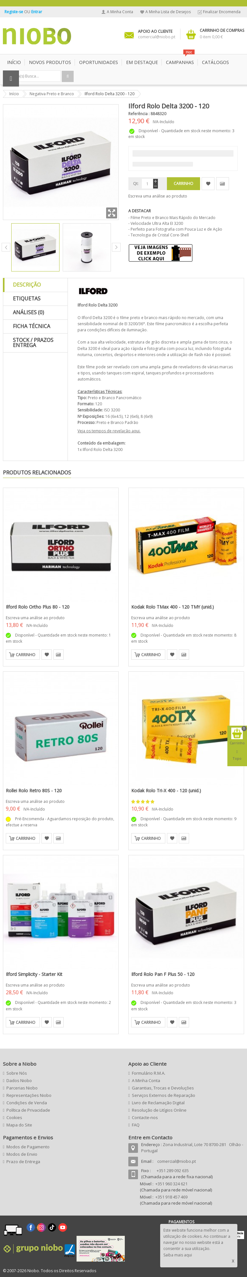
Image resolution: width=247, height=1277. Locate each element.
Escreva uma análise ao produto (157, 196)
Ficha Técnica (31, 326)
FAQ (136, 1125)
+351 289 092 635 (173, 1170)
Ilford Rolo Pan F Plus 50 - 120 (163, 974)
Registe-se (14, 11)
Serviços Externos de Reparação (163, 1095)
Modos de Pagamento (28, 1147)
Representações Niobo (28, 1095)
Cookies (14, 1117)
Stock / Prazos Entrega (33, 342)
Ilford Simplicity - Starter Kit (34, 974)
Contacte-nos (145, 1117)
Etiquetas (27, 298)
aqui (136, 431)
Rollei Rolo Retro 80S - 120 (34, 790)
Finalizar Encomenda (222, 11)
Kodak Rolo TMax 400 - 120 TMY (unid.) (172, 607)
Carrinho (25, 654)
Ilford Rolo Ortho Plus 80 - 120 (37, 607)
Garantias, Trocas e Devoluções (163, 1088)
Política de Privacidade (28, 1110)
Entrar (36, 11)
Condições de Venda (26, 1103)
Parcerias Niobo (22, 1088)
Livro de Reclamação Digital (158, 1103)
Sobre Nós (16, 1073)
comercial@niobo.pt (176, 1161)
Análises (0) (28, 312)
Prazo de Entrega (23, 1161)
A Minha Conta (120, 11)
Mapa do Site (19, 1125)
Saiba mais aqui (177, 1255)
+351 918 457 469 (171, 1197)
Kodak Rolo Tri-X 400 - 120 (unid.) (166, 790)
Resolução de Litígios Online (159, 1110)
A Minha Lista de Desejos (168, 11)
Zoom (111, 212)
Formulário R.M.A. (148, 1073)
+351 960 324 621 (171, 1184)
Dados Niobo (19, 1080)
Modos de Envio (21, 1154)
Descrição (27, 284)
